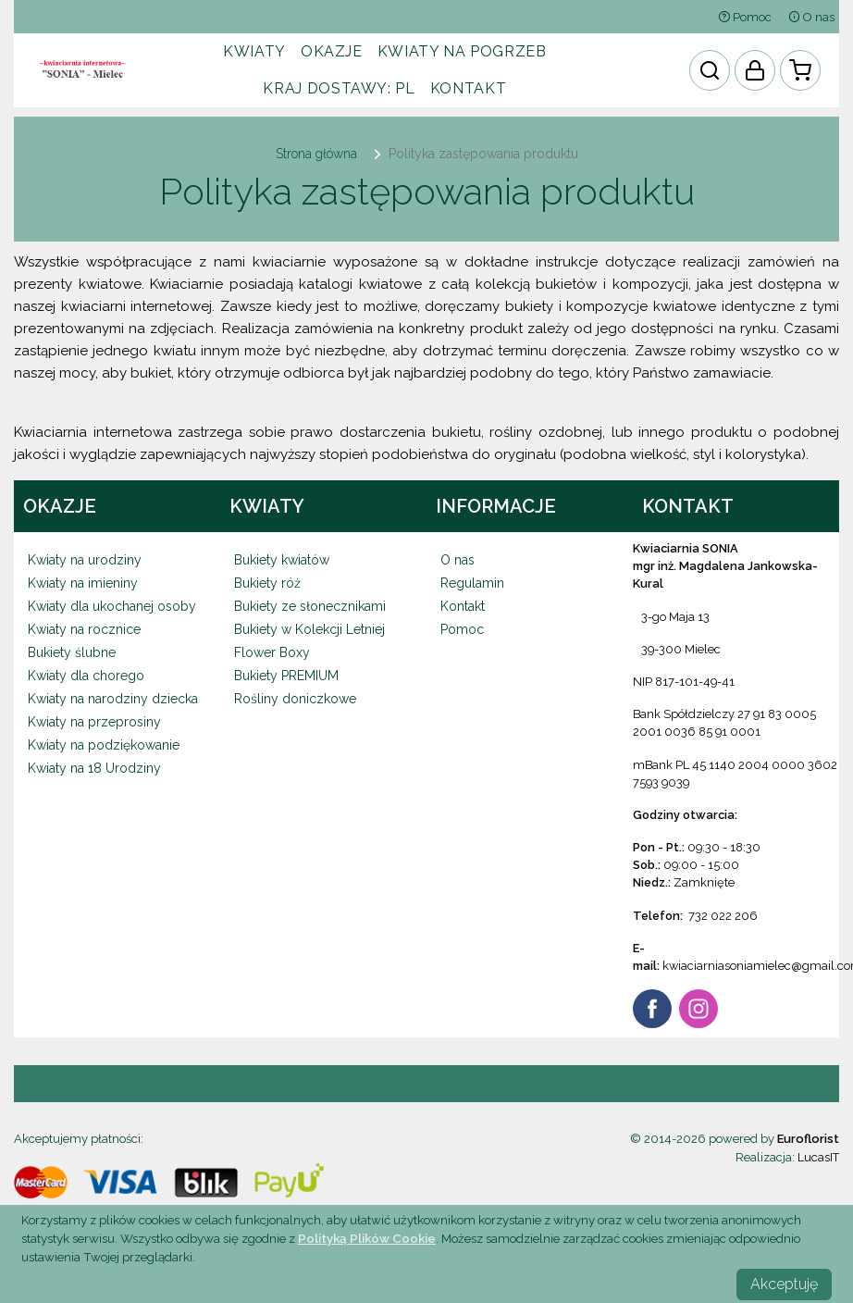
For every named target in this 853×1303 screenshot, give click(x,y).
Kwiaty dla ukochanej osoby (112, 606)
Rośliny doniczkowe (295, 698)
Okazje (332, 51)
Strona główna (316, 153)
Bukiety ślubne (72, 652)
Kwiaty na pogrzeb (462, 51)
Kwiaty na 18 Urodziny (94, 768)
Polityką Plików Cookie (367, 1238)
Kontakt (468, 88)
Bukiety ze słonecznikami (310, 606)
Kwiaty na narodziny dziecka (113, 698)
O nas (811, 17)
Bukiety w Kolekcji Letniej (309, 629)
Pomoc (745, 17)
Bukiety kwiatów (281, 559)
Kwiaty (254, 51)
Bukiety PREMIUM (286, 675)
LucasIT (818, 1157)
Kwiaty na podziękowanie (103, 745)
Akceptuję (784, 1284)
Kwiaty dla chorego (86, 675)
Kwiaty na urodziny (85, 559)
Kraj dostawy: (338, 88)
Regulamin (472, 583)
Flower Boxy (272, 652)
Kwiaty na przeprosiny (94, 721)
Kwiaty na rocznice (84, 629)
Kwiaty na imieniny (83, 583)
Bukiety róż (267, 583)
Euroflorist (808, 1139)
